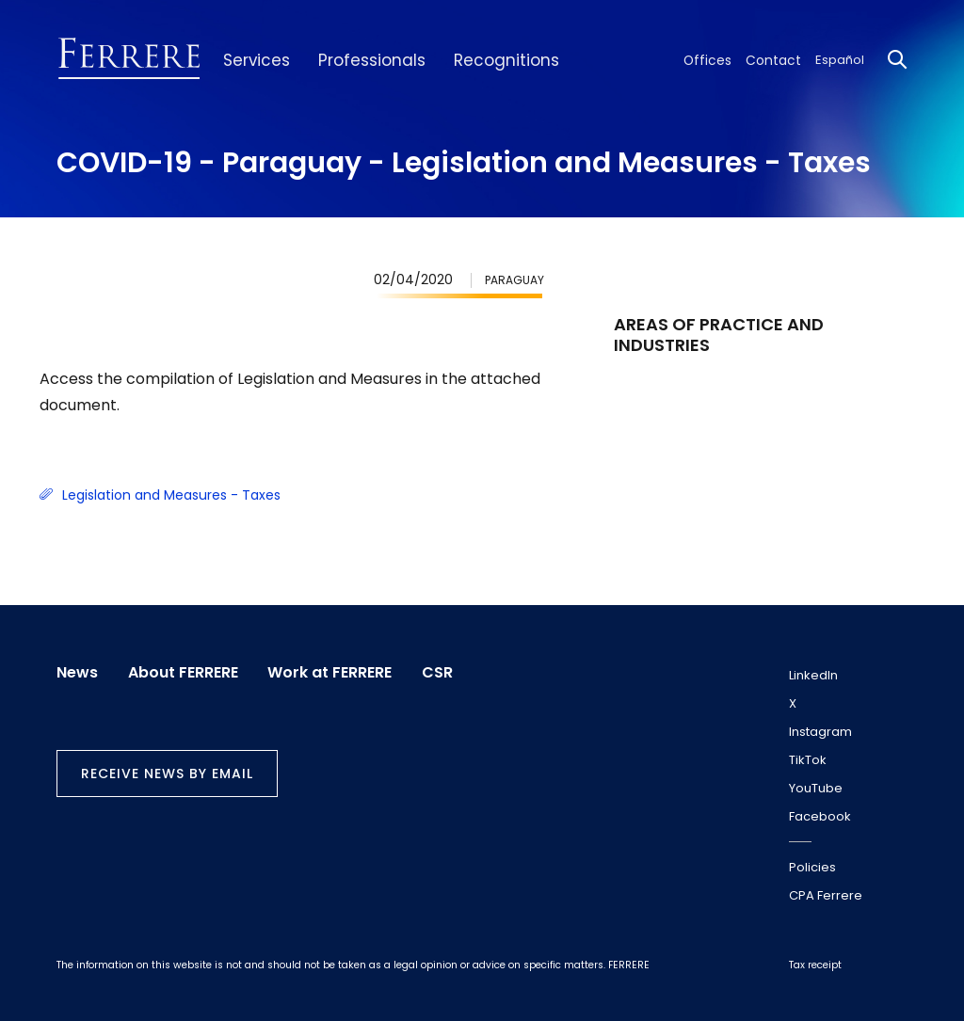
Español (839, 60)
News (77, 672)
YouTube (816, 788)
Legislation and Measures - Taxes (160, 495)
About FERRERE (185, 672)
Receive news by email (167, 771)
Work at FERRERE (334, 672)
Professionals (361, 60)
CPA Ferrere (825, 895)
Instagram (820, 732)
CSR (443, 672)
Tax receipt (815, 965)
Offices (716, 60)
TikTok (808, 760)
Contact (776, 60)
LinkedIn (813, 675)
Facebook (820, 816)
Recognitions (486, 60)
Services (253, 60)
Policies (812, 867)
